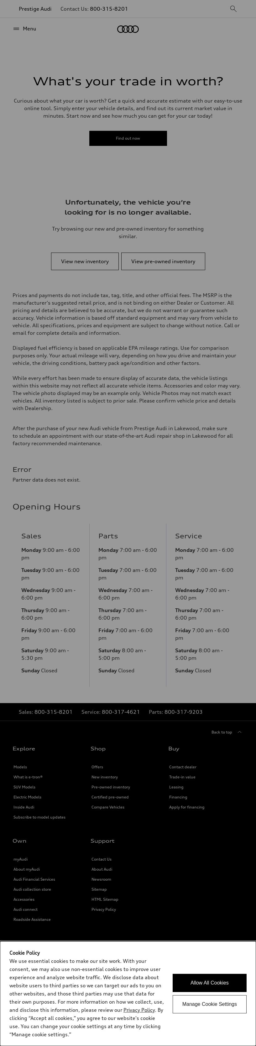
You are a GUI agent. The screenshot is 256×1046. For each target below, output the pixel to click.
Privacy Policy (139, 1010)
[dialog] (128, 993)
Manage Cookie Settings (209, 1004)
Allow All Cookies (210, 982)
